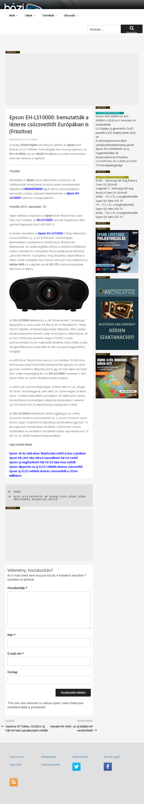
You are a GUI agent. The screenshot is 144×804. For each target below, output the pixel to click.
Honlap (12, 672)
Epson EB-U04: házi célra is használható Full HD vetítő (43, 458)
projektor (39, 499)
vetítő (53, 499)
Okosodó (71, 15)
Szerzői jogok (112, 757)
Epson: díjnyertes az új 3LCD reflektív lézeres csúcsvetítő (46, 466)
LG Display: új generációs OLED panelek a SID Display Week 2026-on (116, 133)
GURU (34, 139)
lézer (72, 496)
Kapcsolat (15, 764)
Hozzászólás (17, 588)
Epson (54, 496)
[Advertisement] (72, 79)
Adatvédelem (80, 757)
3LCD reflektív (32, 496)
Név (11, 635)
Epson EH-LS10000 (50, 233)
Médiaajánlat (48, 757)
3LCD (17, 496)
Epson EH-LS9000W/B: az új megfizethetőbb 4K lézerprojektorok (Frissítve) (112, 153)
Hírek (13, 15)
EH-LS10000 (44, 220)
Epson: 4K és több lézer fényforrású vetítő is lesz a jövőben (47, 453)
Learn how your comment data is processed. (45, 705)
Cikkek (30, 15)
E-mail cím (15, 654)
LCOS (63, 496)
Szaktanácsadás (50, 764)
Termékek (50, 15)
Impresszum (17, 757)
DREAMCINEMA (32, 189)
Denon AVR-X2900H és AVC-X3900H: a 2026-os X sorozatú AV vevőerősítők (116, 120)
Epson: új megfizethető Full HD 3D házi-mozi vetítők (42, 462)
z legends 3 (102, 188)
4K (46, 496)
